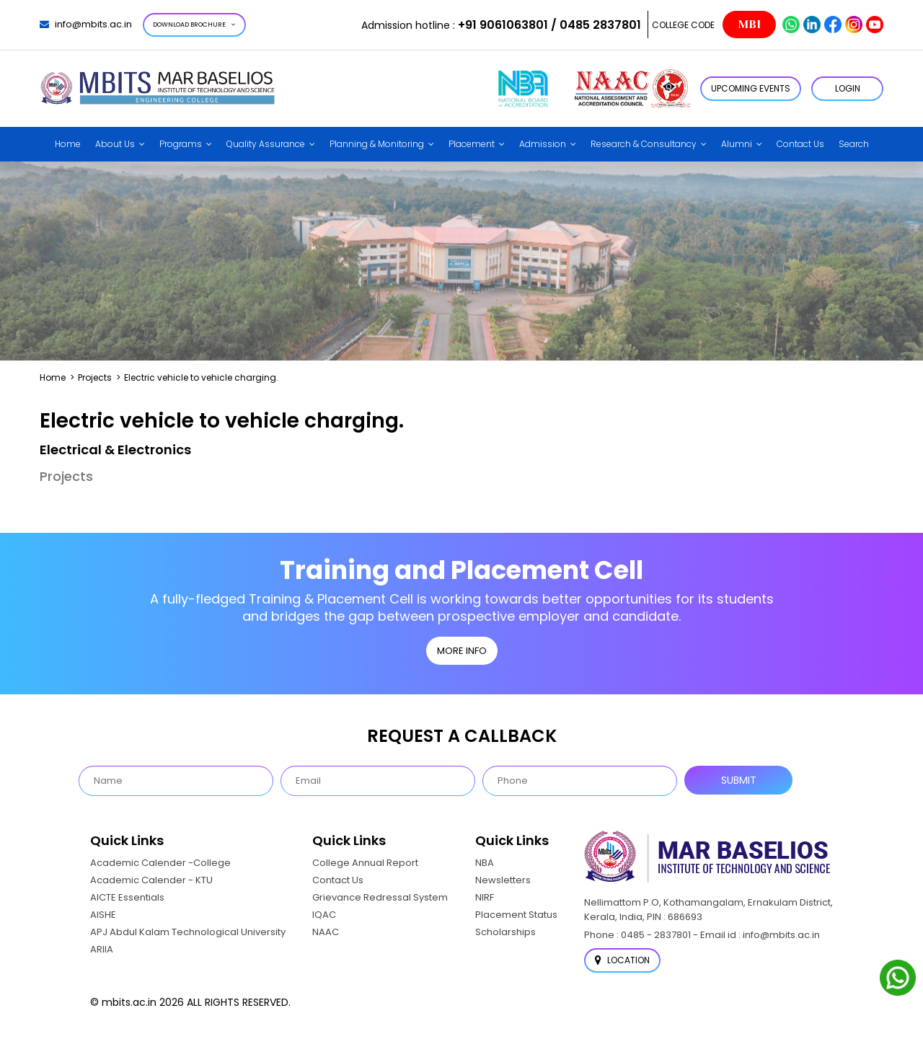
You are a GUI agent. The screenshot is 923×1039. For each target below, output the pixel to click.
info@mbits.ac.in (86, 24)
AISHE (103, 914)
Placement (472, 144)
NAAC (325, 932)
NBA (484, 863)
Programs (180, 144)
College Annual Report (365, 863)
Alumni (736, 144)
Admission (542, 144)
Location (622, 960)
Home (68, 144)
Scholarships (505, 932)
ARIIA (101, 949)
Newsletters (503, 880)
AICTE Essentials (127, 897)
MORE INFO (462, 651)
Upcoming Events (750, 88)
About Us (115, 144)
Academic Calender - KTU (151, 880)
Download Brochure (194, 24)
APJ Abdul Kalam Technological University (188, 932)
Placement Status (516, 914)
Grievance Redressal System (380, 897)
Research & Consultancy (644, 144)
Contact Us (800, 144)
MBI (749, 24)
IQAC (324, 914)
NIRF (484, 897)
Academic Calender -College (160, 863)
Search (854, 144)
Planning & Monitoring (377, 144)
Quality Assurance (265, 144)
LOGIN (847, 88)
